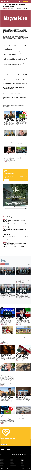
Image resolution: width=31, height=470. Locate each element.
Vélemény (1, 462)
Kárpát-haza (12, 463)
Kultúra (22, 462)
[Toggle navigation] (30, 1)
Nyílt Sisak (1, 463)
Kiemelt (1, 460)
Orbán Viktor (17, 105)
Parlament (4, 105)
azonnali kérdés (21, 105)
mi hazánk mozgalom (6, 106)
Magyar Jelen (5, 8)
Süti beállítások (29, 468)
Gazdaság (22, 460)
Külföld (12, 460)
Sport (22, 463)
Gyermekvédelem (13, 465)
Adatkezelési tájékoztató (23, 468)
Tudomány (22, 465)
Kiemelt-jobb (12, 105)
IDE (26, 97)
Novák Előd (8, 105)
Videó (11, 462)
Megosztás (25, 8)
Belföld (9, 8)
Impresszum (2, 454)
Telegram (8, 100)
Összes (29, 264)
